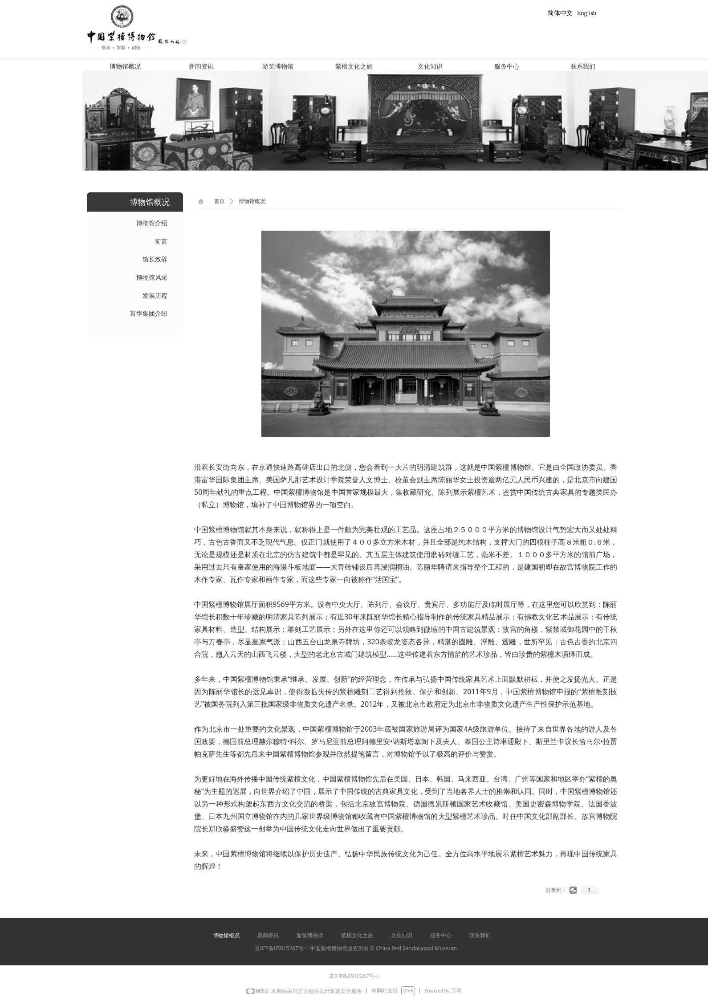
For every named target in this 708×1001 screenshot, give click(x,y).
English (586, 13)
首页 (219, 201)
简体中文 (560, 13)
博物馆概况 (252, 201)
